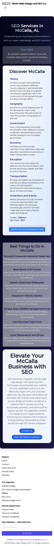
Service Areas (8, 471)
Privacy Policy (8, 509)
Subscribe (27, 533)
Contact (5, 464)
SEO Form (6, 497)
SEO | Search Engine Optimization (16, 489)
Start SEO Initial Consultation (27, 437)
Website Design (8, 486)
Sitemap (5, 475)
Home (4, 460)
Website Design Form (11, 500)
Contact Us (27, 430)
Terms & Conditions (10, 513)
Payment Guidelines (10, 516)
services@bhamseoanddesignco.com (30, 539)
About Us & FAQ (9, 468)
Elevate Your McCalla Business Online (27, 229)
